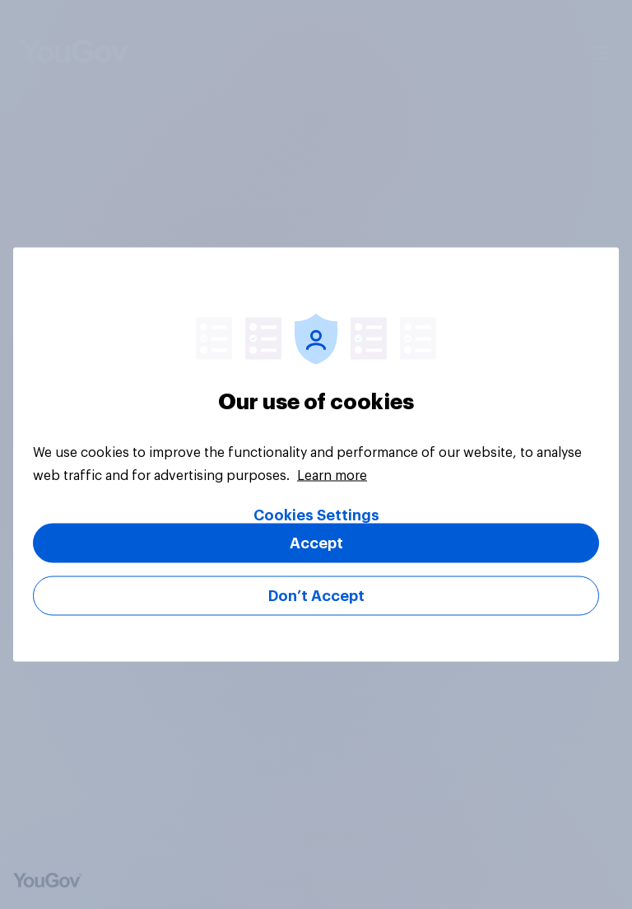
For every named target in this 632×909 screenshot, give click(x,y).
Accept (316, 543)
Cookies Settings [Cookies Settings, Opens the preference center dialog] (316, 515)
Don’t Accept (316, 596)
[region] (316, 455)
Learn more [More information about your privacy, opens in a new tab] (332, 475)
